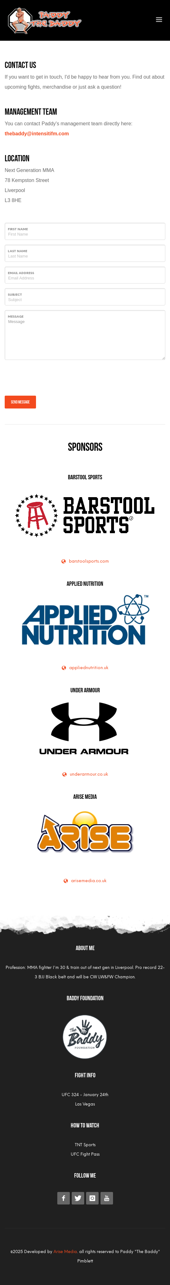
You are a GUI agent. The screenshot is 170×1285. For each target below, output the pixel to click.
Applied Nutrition (85, 583)
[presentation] (52, 377)
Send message (20, 402)
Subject (15, 295)
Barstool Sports (85, 476)
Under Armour (85, 689)
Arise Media (85, 796)
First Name (18, 229)
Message (15, 317)
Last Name (17, 251)
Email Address (21, 273)
